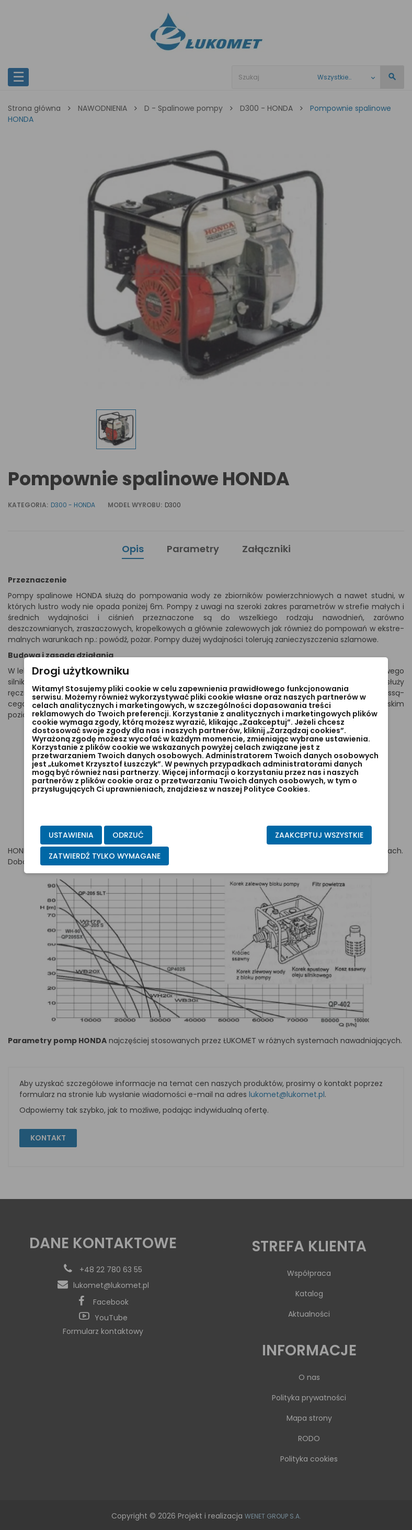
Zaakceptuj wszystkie (302, 835)
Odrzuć (145, 835)
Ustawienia (88, 835)
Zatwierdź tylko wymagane (122, 856)
